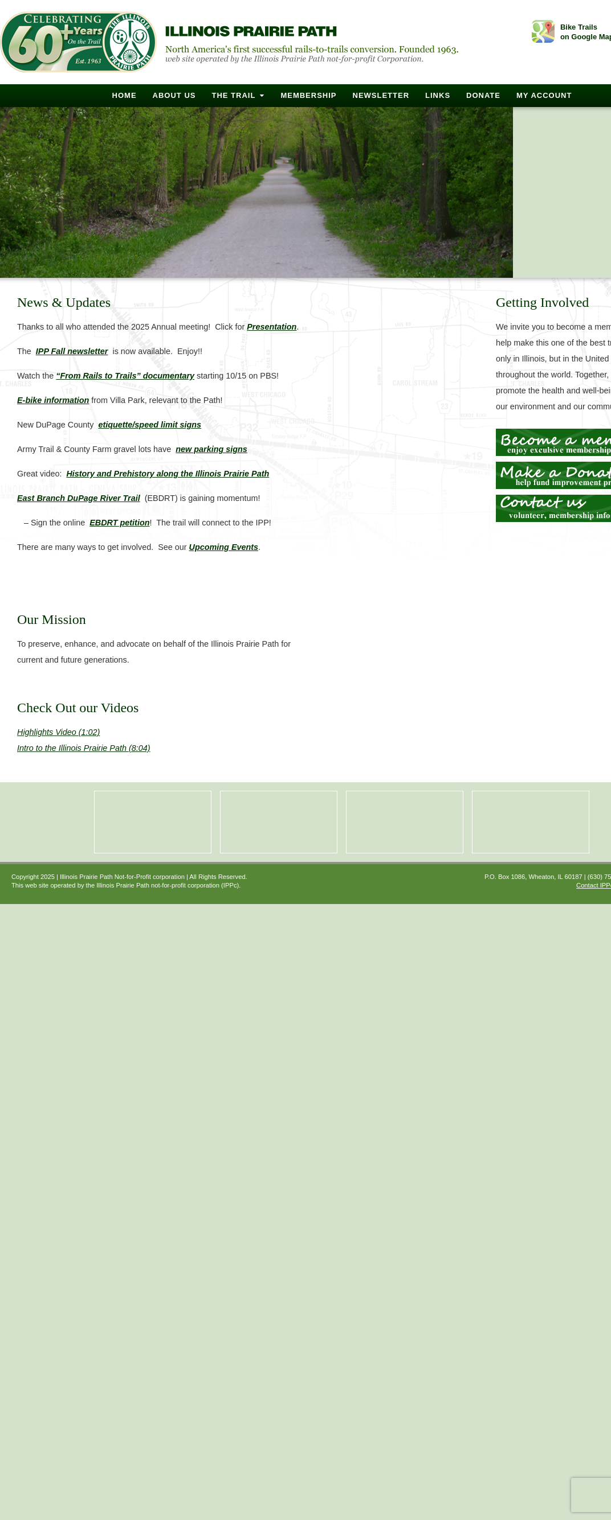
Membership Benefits (152, 822)
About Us (174, 95)
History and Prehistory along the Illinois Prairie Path (167, 473)
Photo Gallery (278, 822)
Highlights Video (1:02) (58, 732)
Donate (483, 95)
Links (437, 95)
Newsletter (381, 95)
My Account (544, 95)
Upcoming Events (224, 547)
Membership (308, 95)
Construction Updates (530, 822)
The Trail (233, 95)
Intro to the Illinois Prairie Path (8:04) (83, 748)
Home (124, 95)
